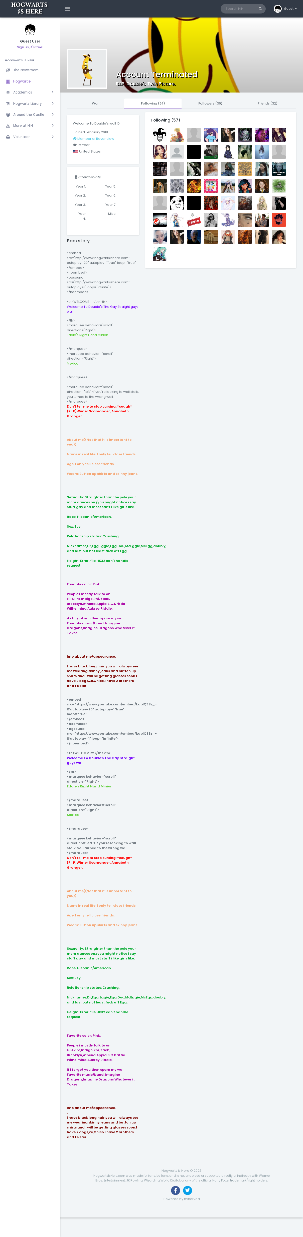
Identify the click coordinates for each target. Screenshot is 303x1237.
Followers (210, 103)
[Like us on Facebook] (175, 1190)
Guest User (30, 41)
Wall (95, 103)
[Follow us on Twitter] (187, 1190)
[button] (285, 9)
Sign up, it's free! (30, 47)
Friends (267, 103)
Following (153, 103)
